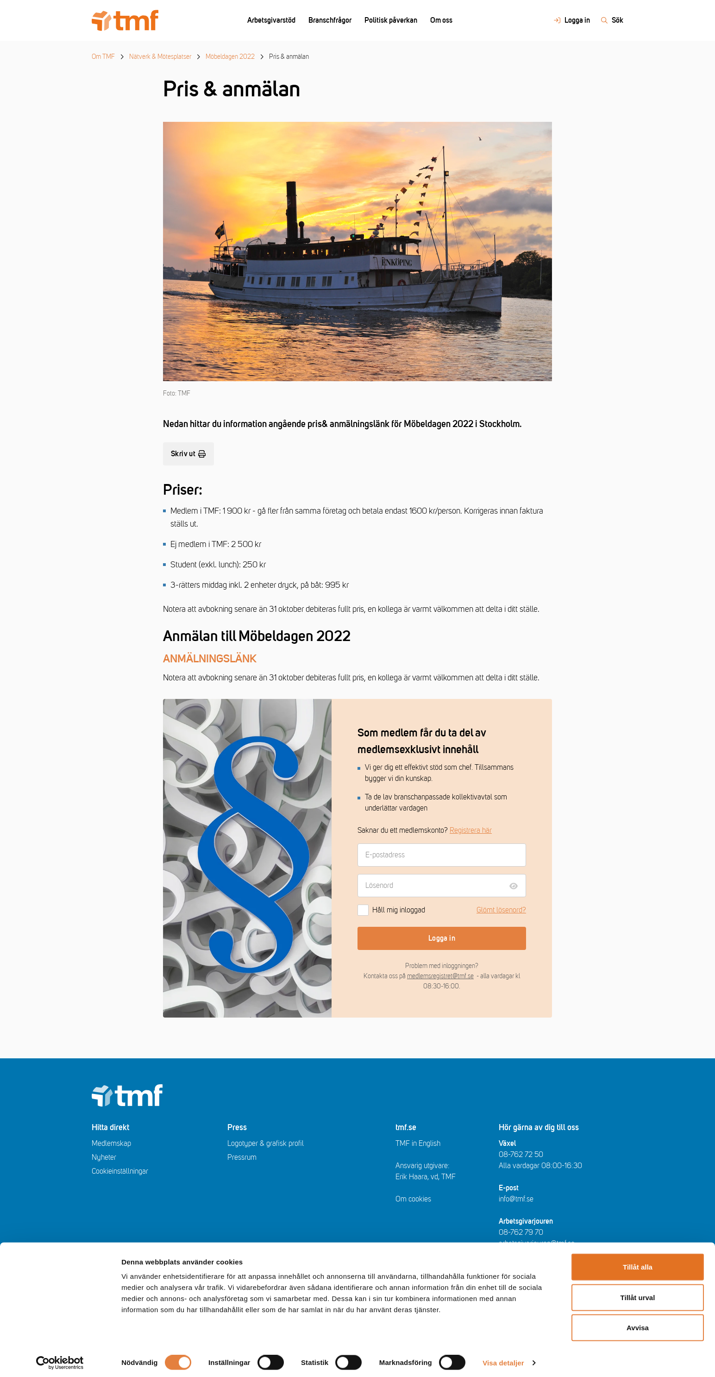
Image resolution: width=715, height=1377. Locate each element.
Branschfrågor (329, 20)
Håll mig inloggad (391, 910)
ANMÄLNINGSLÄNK (210, 659)
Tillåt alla (637, 1263)
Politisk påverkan (390, 20)
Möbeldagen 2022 (230, 56)
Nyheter (104, 1157)
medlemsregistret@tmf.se (440, 976)
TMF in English (417, 1143)
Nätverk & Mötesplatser (160, 56)
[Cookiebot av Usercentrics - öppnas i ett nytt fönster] (59, 1359)
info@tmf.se (516, 1199)
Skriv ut (188, 454)
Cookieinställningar (120, 1171)
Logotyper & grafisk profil (265, 1143)
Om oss (441, 20)
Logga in (441, 938)
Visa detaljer (503, 1359)
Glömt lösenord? (501, 910)
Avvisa (638, 1323)
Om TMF (103, 56)
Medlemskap (111, 1143)
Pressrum (242, 1157)
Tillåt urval (638, 1293)
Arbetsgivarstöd (271, 20)
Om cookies (413, 1199)
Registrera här (471, 830)
